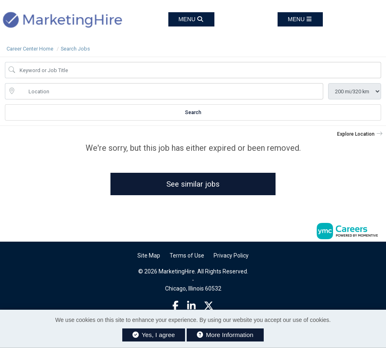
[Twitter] (209, 307)
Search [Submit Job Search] (193, 112)
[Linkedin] (191, 307)
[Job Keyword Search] (198, 70)
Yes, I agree (153, 334)
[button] (300, 19)
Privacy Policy (231, 256)
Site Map (148, 256)
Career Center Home (30, 49)
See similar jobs (193, 184)
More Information (225, 334)
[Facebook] (175, 307)
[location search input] (169, 91)
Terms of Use (187, 256)
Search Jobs (75, 49)
